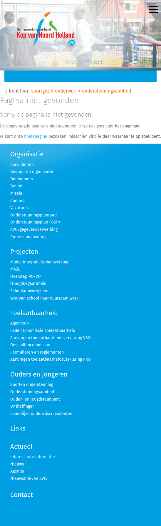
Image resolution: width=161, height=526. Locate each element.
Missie (16, 193)
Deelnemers (21, 179)
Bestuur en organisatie (31, 171)
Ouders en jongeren (39, 374)
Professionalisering (28, 236)
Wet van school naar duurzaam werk (44, 298)
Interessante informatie (32, 456)
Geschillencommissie (30, 344)
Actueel (21, 447)
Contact (17, 200)
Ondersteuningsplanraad (33, 215)
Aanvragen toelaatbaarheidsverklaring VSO (50, 337)
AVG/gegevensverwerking (34, 229)
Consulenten (22, 164)
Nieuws (17, 464)
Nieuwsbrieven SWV (29, 478)
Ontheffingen (22, 406)
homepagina (35, 136)
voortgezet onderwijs (53, 91)
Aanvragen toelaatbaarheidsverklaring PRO (50, 359)
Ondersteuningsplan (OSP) (35, 222)
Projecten (24, 252)
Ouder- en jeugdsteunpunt (35, 399)
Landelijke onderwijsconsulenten (41, 413)
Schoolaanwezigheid (29, 290)
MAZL (15, 269)
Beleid (16, 186)
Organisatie (26, 154)
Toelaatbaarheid (34, 313)
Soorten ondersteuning (31, 384)
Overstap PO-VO (25, 276)
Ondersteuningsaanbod (32, 391)
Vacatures (19, 207)
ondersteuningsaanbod (106, 91)
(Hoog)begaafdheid (28, 283)
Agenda (17, 471)
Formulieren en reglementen (37, 352)
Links (17, 428)
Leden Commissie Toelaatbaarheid (42, 330)
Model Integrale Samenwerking (39, 262)
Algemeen (19, 323)
